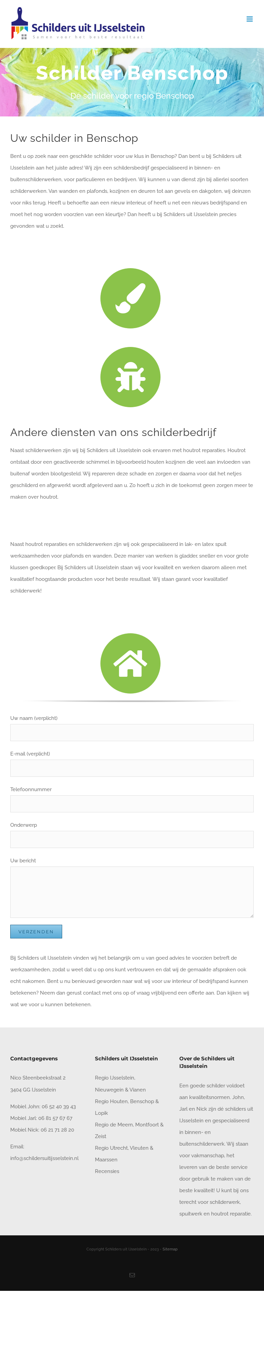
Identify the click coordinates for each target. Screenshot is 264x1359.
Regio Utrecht (111, 1148)
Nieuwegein (109, 1090)
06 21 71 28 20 (57, 1130)
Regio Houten (111, 1101)
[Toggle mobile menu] (250, 19)
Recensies (107, 1171)
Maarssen (106, 1160)
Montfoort (147, 1125)
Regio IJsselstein (114, 1078)
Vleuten (139, 1148)
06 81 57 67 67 (55, 1118)
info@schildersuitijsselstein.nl (44, 1158)
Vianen (137, 1090)
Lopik (101, 1113)
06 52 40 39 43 (58, 1107)
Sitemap (170, 1249)
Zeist (100, 1136)
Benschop (142, 1101)
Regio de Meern (114, 1125)
